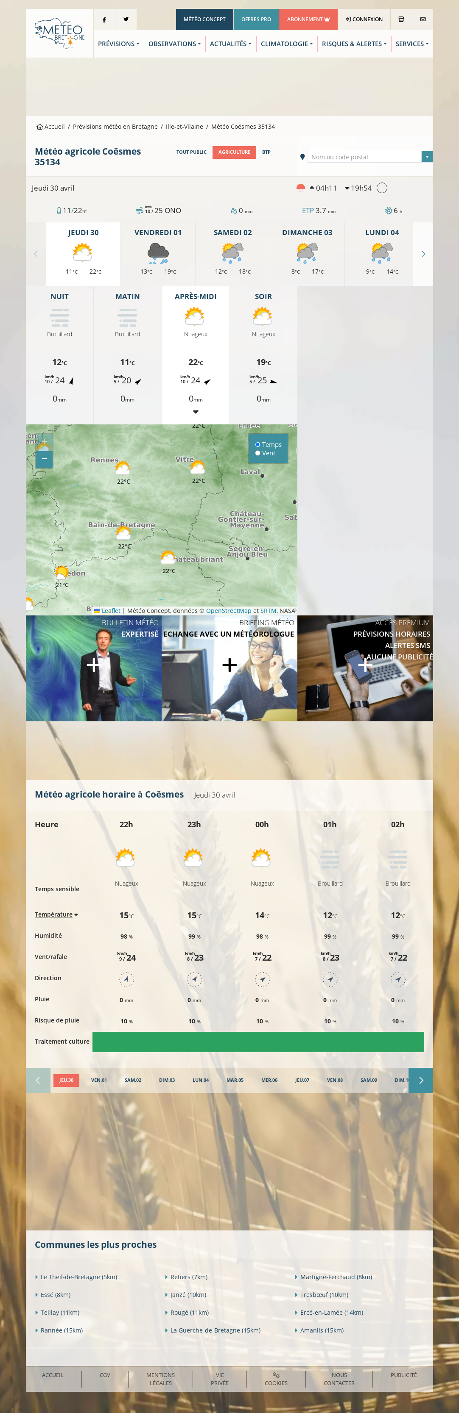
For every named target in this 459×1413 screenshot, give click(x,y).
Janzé (185, 1295)
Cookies (276, 1379)
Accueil (50, 126)
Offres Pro (256, 19)
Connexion (364, 19)
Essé (52, 1295)
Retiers (186, 1277)
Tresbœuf (321, 1295)
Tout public (191, 152)
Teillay (57, 1312)
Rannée (59, 1330)
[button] (27, 608)
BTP (266, 152)
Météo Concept (205, 19)
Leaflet (107, 611)
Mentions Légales (160, 1379)
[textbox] (370, 157)
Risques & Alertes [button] (352, 43)
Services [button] (410, 43)
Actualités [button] (228, 43)
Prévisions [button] (116, 43)
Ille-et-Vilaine (184, 126)
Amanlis (319, 1330)
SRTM (268, 611)
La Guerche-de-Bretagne (212, 1330)
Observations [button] (172, 43)
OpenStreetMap (229, 611)
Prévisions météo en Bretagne (115, 126)
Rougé (187, 1312)
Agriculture (234, 152)
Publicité (404, 1375)
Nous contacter (339, 1379)
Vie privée (220, 1379)
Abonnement (308, 19)
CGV (105, 1375)
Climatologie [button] (284, 43)
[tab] (66, 1080)
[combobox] (370, 157)
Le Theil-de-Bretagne (76, 1277)
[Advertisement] (229, 86)
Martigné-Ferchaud (333, 1277)
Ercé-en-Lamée (328, 1312)
